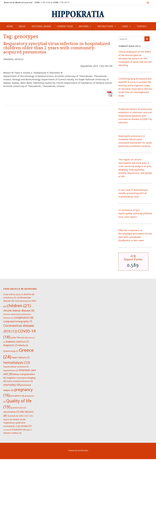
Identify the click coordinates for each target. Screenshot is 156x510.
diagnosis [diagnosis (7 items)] (10, 345)
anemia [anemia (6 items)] (29, 294)
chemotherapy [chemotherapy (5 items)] (23, 301)
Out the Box (83, 450)
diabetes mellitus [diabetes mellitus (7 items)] (17, 341)
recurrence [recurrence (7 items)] (11, 411)
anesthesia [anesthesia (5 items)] (9, 297)
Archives (85, 26)
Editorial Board (41, 26)
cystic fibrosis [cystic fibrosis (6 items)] (19, 337)
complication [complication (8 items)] (23, 317)
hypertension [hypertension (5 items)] (10, 370)
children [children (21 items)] (19, 305)
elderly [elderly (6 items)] (23, 345)
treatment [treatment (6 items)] (19, 429)
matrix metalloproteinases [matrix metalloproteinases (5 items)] (20, 381)
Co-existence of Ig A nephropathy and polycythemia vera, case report (135, 213)
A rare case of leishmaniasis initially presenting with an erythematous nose (133, 193)
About (22, 26)
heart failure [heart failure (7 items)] (21, 357)
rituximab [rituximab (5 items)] (12, 415)
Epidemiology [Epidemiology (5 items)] (10, 351)
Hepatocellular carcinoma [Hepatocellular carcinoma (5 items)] (16, 366)
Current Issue (65, 26)
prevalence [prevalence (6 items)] (17, 395)
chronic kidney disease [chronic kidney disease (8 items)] (18, 310)
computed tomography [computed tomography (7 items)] (17, 321)
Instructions (106, 26)
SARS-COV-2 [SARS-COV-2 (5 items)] (26, 415)
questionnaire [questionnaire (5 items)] (18, 407)
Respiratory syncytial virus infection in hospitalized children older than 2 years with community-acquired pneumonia (56, 47)
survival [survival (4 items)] (7, 430)
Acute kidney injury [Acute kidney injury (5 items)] (13, 294)
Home (9, 26)
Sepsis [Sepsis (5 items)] (7, 419)
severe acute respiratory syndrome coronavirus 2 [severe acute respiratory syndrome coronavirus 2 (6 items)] (14, 423)
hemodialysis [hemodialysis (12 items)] (16, 362)
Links (126, 26)
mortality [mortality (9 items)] (11, 385)
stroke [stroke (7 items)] (26, 426)
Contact (142, 26)
